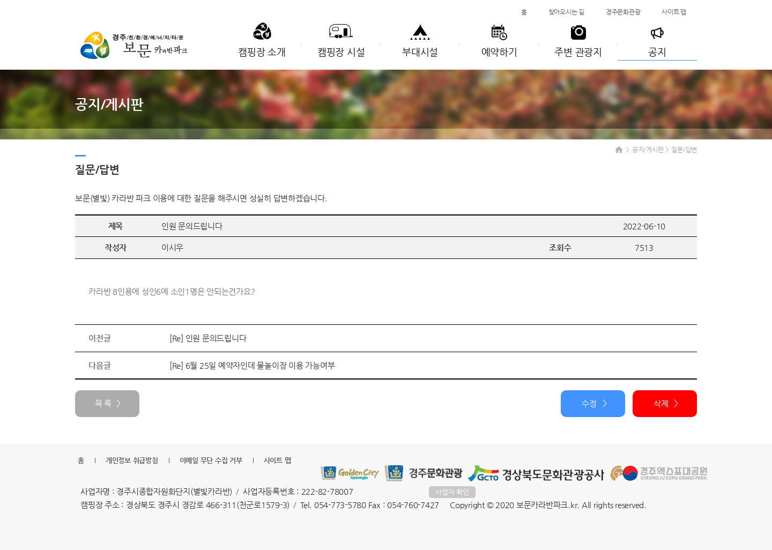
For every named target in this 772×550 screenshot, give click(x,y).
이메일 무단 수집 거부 (211, 460)
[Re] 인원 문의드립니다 (208, 338)
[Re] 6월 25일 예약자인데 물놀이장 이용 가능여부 (252, 365)
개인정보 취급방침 (132, 460)
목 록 (103, 403)
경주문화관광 (623, 12)
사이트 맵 (674, 12)
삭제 (661, 403)
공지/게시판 (648, 149)
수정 (589, 403)
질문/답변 (684, 149)
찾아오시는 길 (566, 12)
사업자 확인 (452, 492)
